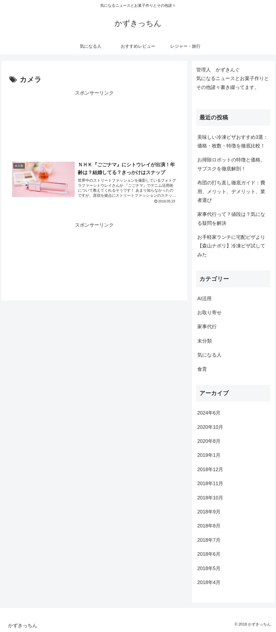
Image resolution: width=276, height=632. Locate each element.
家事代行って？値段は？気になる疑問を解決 (231, 219)
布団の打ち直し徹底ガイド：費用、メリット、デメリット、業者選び (231, 191)
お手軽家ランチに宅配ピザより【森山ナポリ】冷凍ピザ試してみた (231, 245)
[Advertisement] (94, 124)
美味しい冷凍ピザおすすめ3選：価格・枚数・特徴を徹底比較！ (232, 141)
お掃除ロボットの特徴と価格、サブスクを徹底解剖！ (231, 164)
